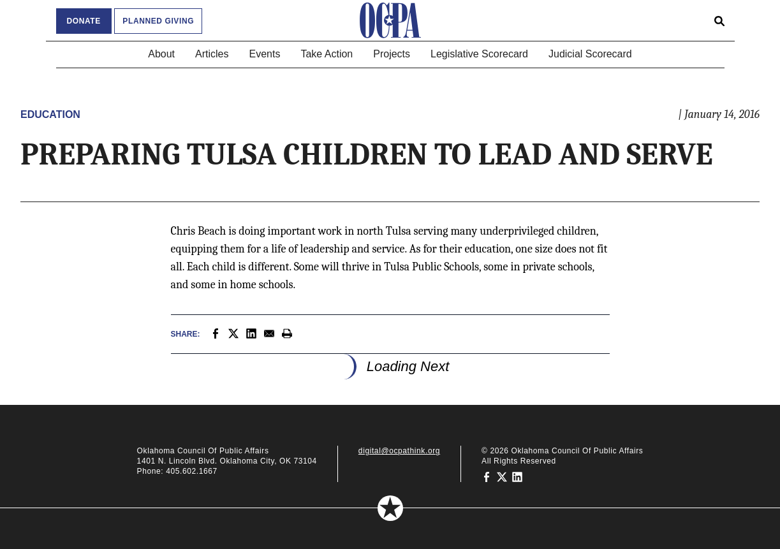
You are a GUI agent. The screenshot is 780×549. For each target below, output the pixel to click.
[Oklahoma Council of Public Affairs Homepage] (390, 20)
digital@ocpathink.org (399, 450)
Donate (84, 21)
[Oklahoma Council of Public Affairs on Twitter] (502, 476)
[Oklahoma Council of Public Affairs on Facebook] (487, 476)
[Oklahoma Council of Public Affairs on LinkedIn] (517, 476)
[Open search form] (719, 20)
